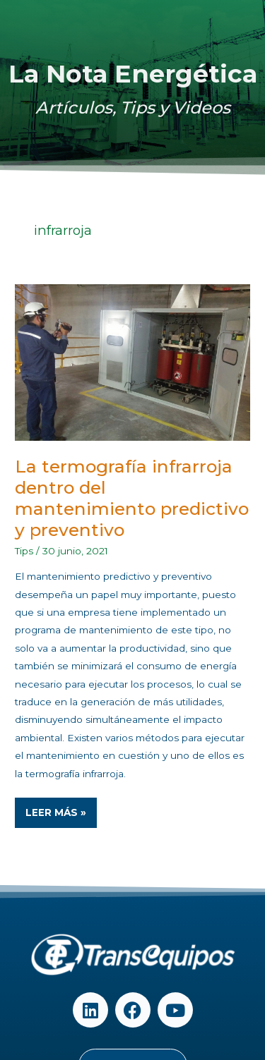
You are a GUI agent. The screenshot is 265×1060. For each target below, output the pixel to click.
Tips (24, 550)
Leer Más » (61, 808)
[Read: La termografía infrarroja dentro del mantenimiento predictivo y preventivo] (132, 361)
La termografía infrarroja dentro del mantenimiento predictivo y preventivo (132, 498)
